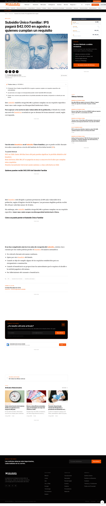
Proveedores (48, 491)
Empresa (39, 8)
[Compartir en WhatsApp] (6, 71)
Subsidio (30, 145)
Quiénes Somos (88, 475)
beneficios (17, 112)
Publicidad (37, 1)
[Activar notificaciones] (102, 502)
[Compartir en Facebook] (17, 71)
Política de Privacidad (89, 486)
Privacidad (93, 501)
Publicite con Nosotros (90, 478)
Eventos (59, 4)
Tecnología (47, 489)
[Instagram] (15, 485)
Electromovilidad (83, 8)
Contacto (86, 481)
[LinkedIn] (9, 485)
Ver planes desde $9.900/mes (86, 65)
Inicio (6, 13)
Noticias (28, 4)
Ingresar (87, 4)
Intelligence (51, 4)
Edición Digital (24, 1)
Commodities (69, 8)
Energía (44, 8)
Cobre (46, 478)
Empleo (46, 494)
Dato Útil (13, 8)
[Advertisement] (33, 130)
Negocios (73, 4)
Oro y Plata (47, 483)
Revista (66, 4)
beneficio (11, 200)
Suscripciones (68, 475)
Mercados (43, 4)
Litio (46, 481)
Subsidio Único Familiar (17, 278)
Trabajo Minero (31, 8)
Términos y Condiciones (90, 483)
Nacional (76, 8)
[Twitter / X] (6, 485)
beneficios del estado (29, 278)
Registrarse (95, 4)
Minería (7, 8)
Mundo (49, 8)
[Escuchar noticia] (64, 75)
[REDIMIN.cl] (11, 473)
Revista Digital (68, 481)
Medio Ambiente (92, 8)
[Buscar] (81, 4)
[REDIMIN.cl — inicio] (13, 5)
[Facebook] (12, 485)
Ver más (65, 387)
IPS (53, 147)
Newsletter (88, 1)
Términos (87, 501)
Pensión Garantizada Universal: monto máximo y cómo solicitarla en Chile (32, 165)
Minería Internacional (21, 8)
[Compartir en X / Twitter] (10, 71)
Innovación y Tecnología (58, 8)
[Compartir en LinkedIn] (13, 71)
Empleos (67, 486)
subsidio (11, 103)
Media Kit (31, 1)
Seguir (62, 344)
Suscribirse (97, 1)
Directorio (35, 4)
